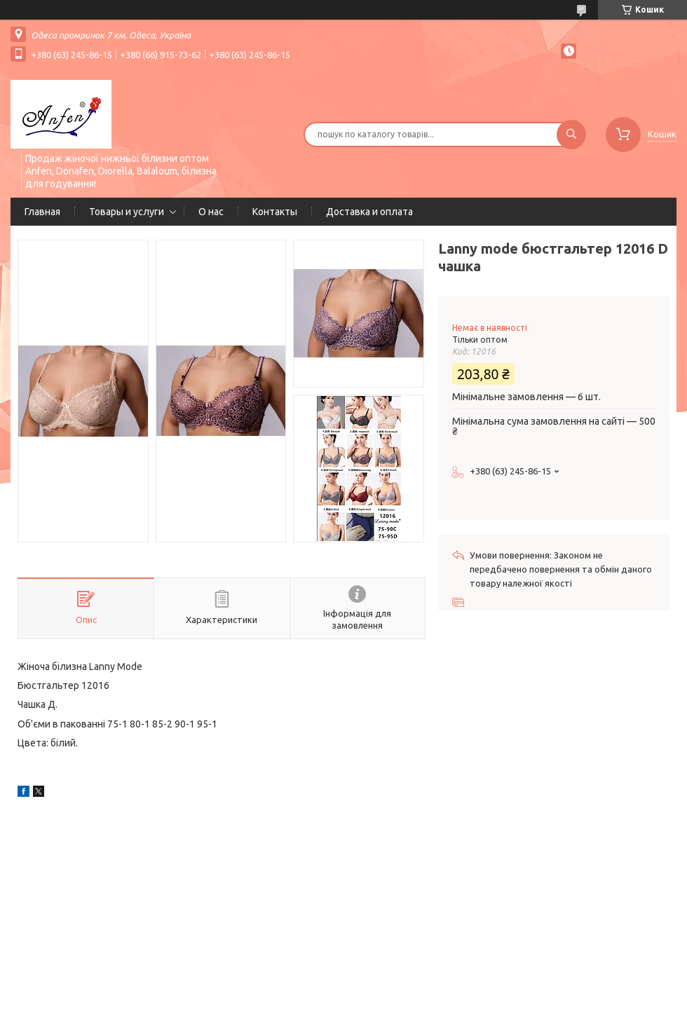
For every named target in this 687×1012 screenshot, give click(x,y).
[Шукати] (571, 134)
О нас (211, 212)
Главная (42, 212)
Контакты (274, 212)
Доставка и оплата (369, 212)
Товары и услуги (126, 212)
